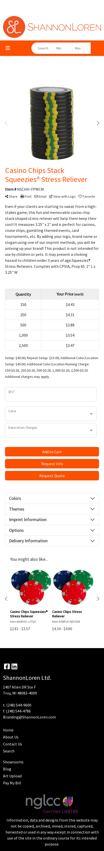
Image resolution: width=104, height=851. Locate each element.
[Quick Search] (42, 48)
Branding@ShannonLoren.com (29, 716)
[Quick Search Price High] (81, 48)
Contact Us (12, 743)
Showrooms (13, 761)
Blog (7, 768)
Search (9, 750)
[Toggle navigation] (8, 48)
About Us (11, 736)
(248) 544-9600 (18, 705)
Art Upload (12, 775)
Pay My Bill (12, 782)
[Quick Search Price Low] (63, 48)
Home (8, 729)
